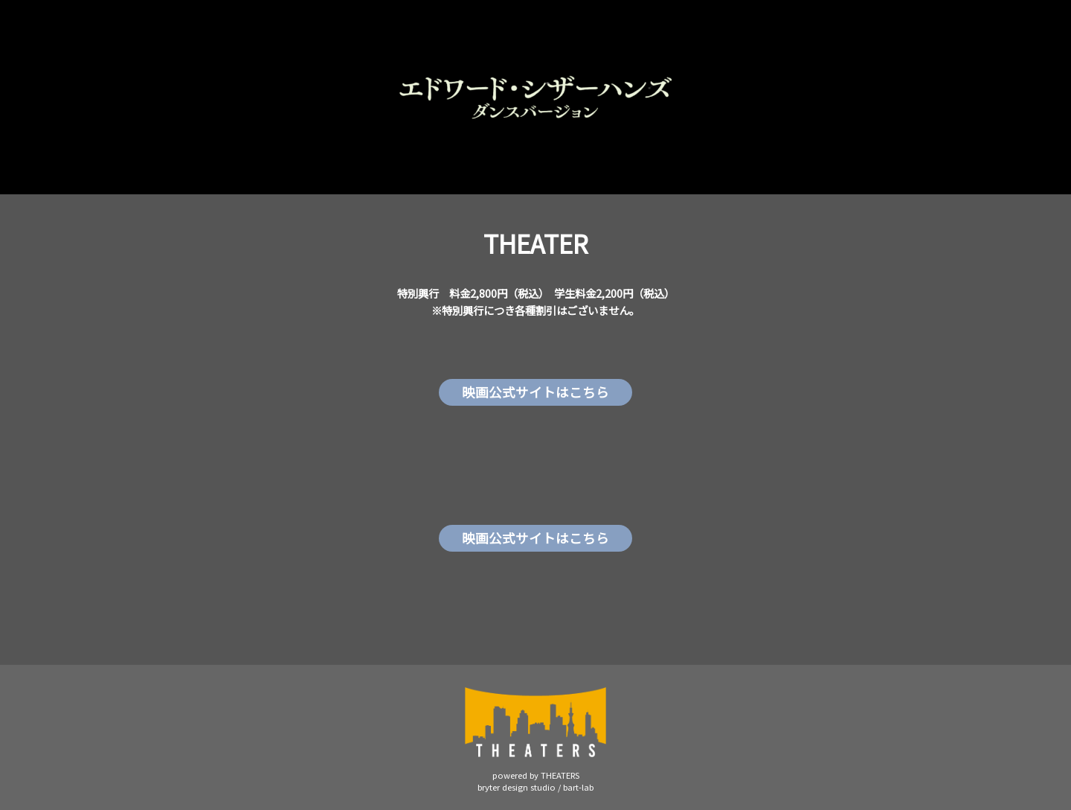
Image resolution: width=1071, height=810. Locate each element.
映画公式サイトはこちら (535, 392)
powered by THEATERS (535, 775)
